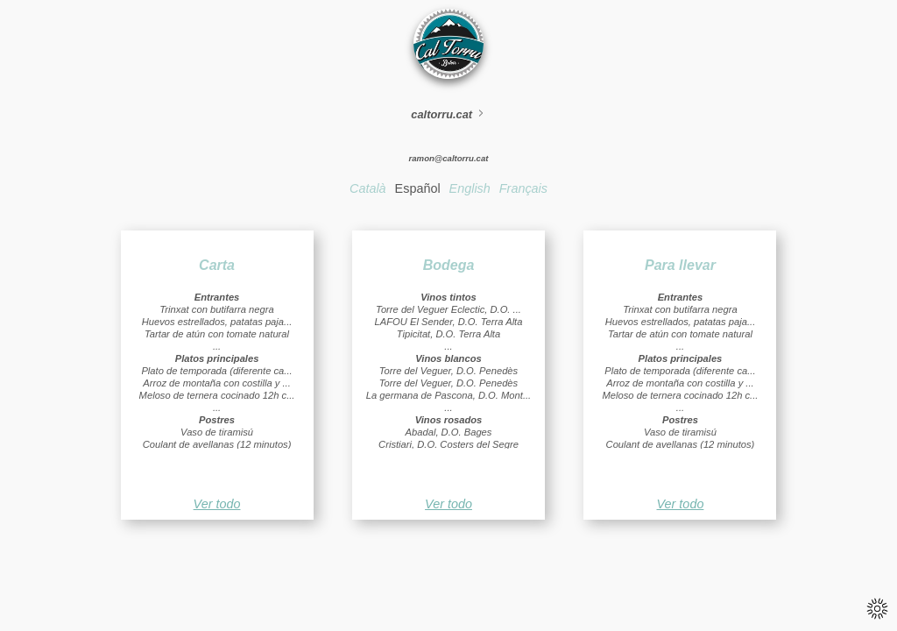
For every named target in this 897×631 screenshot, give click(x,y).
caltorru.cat (448, 114)
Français (523, 188)
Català (368, 188)
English (470, 188)
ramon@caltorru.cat (449, 158)
